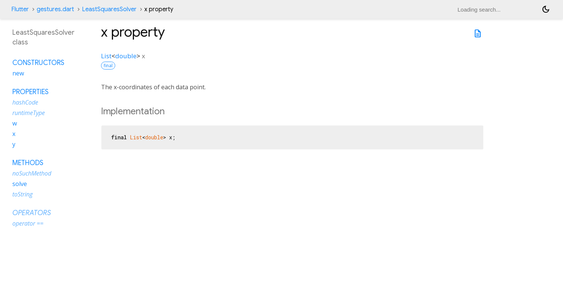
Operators (31, 213)
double (126, 56)
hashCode (25, 102)
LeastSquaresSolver (109, 9)
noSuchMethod (31, 173)
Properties (30, 92)
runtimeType (28, 113)
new (18, 73)
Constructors (38, 63)
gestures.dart (55, 9)
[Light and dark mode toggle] (546, 9)
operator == (27, 223)
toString (22, 194)
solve (19, 184)
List (106, 56)
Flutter (20, 9)
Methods (27, 163)
